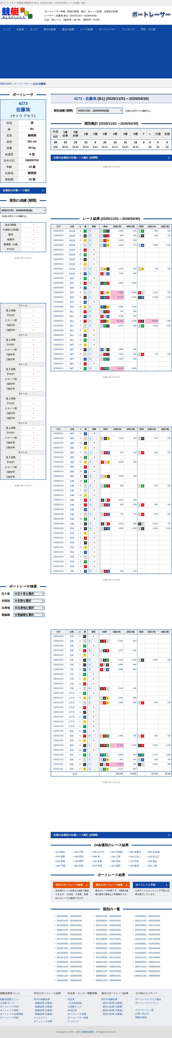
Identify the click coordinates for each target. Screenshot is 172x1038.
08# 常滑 (79, 856)
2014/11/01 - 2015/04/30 (69, 948)
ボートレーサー (22, 83)
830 (121, 504)
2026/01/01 (58, 542)
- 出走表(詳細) (75, 1003)
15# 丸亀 (97, 861)
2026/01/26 (58, 452)
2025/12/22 (58, 655)
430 (156, 235)
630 (169, 269)
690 (134, 698)
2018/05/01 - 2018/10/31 (147, 934)
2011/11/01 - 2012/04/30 (69, 957)
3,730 (120, 316)
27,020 (120, 292)
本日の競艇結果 (42, 999)
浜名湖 (72, 231)
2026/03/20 (58, 273)
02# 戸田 (79, 852)
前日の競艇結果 (109, 999)
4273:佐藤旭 (39, 83)
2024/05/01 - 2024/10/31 (147, 916)
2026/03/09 (58, 278)
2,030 (133, 745)
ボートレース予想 (145, 885)
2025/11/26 (58, 702)
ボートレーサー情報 (78, 1017)
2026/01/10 (58, 504)
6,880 (120, 306)
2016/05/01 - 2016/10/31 (69, 943)
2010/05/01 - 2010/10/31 (69, 962)
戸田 (72, 665)
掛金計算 (72, 1010)
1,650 (134, 283)
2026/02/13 (58, 354)
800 (134, 669)
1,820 (120, 354)
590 (169, 660)
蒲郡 (72, 438)
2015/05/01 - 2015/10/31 (147, 943)
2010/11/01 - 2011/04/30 (147, 957)
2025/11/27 (58, 698)
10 (80, 254)
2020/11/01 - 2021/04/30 (69, 929)
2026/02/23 (58, 311)
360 (169, 764)
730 (134, 736)
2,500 (168, 754)
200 (134, 354)
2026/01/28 (58, 438)
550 (121, 485)
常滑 (72, 528)
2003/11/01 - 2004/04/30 (108, 980)
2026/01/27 (58, 443)
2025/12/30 (58, 557)
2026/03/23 (58, 250)
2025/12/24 (58, 641)
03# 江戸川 (98, 852)
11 (80, 335)
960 (135, 462)
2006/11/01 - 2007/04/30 (108, 971)
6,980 (120, 349)
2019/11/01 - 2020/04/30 (147, 929)
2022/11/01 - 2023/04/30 (147, 920)
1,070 (120, 650)
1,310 (120, 438)
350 (134, 316)
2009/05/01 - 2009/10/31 (147, 962)
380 (134, 311)
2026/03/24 (58, 240)
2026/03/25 (58, 231)
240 (156, 452)
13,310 (120, 368)
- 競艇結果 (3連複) (43, 1006)
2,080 (120, 476)
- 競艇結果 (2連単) (43, 1010)
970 (121, 452)
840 (134, 269)
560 (169, 231)
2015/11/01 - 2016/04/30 (108, 943)
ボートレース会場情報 (11, 1014)
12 (81, 443)
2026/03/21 (58, 264)
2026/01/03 (58, 528)
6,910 (120, 283)
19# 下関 (60, 865)
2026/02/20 (58, 330)
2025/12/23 (58, 650)
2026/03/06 (58, 306)
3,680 (120, 669)
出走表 (71, 999)
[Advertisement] (86, 57)
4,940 (134, 292)
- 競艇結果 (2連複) (43, 1014)
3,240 (120, 245)
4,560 (134, 321)
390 (134, 273)
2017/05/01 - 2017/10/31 (108, 939)
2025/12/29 (58, 561)
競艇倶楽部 (6, 83)
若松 (72, 731)
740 (156, 269)
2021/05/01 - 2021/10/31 (147, 925)
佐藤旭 (23, 109)
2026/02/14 (58, 344)
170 (135, 514)
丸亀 (72, 481)
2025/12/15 (58, 674)
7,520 (168, 321)
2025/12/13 (58, 683)
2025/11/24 (58, 717)
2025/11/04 (58, 740)
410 (135, 452)
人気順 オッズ (7, 1003)
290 (169, 702)
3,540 (155, 745)
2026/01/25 (58, 457)
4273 (23, 103)
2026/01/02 (58, 538)
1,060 (155, 245)
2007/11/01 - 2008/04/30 (147, 966)
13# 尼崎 (60, 861)
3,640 (134, 368)
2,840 (134, 306)
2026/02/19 (58, 335)
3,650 (120, 528)
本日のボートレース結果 (69, 885)
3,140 (120, 688)
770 (134, 245)
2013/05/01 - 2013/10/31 (69, 952)
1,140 (168, 245)
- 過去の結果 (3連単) (111, 1003)
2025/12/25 (58, 571)
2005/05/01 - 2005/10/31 (108, 975)
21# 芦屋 (97, 865)
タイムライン (41, 1017)
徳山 (72, 311)
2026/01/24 (58, 462)
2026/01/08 (58, 519)
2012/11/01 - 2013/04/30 (108, 952)
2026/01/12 (58, 495)
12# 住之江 (154, 856)
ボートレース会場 (77, 1014)
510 (134, 641)
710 (156, 354)
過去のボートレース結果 (109, 885)
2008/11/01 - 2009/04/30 (69, 966)
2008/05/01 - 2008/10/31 (108, 966)
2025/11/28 (58, 693)
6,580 (120, 664)
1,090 (120, 736)
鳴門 (72, 345)
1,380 (134, 528)
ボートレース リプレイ (147, 1003)
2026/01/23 (58, 471)
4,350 (134, 297)
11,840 (120, 764)
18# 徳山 (152, 861)
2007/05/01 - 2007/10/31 (69, 971)
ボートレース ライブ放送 (148, 999)
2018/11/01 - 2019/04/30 (108, 934)
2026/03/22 (58, 254)
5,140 (120, 660)
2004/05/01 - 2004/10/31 (69, 980)
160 (169, 235)
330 (156, 736)
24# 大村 (152, 865)
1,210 (155, 292)
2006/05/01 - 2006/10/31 (147, 971)
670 (156, 702)
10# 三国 (115, 856)
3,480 (120, 702)
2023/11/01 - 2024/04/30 (69, 920)
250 (135, 500)
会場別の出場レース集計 (16, 190)
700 (121, 311)
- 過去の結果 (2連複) (111, 1014)
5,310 (120, 523)
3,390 (120, 231)
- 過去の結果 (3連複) (111, 1006)
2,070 (120, 500)
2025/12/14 (58, 679)
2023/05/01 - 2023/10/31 (108, 920)
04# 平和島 (117, 852)
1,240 (155, 528)
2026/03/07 (58, 297)
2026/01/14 (58, 481)
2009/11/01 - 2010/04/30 (108, 962)
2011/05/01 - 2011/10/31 (108, 957)
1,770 (155, 754)
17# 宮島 (134, 861)
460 (134, 359)
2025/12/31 (58, 547)
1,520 (120, 359)
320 (135, 504)
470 (156, 485)
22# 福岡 (115, 865)
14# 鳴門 (79, 861)
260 (135, 476)
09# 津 (96, 856)
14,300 (120, 745)
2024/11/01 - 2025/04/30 (108, 916)
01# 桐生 (60, 852)
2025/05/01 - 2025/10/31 (69, 916)
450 (156, 504)
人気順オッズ (74, 1006)
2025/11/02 (58, 759)
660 (156, 231)
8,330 (155, 297)
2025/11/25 (58, 712)
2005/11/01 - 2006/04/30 (69, 975)
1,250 (120, 240)
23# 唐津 (134, 865)
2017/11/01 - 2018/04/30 (69, 939)
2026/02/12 (58, 363)
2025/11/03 (58, 750)
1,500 (155, 660)
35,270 (120, 297)
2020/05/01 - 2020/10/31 (108, 929)
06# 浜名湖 (154, 852)
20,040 (155, 321)
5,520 (120, 641)
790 (169, 523)
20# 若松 (79, 865)
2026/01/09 (58, 514)
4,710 (168, 297)
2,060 (168, 745)
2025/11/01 (58, 764)
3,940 (155, 764)
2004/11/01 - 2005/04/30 (147, 975)
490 (134, 688)
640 (135, 438)
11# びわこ (135, 856)
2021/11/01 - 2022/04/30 (108, 925)
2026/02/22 (58, 316)
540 (134, 349)
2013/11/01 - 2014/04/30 (147, 948)
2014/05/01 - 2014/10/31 (108, 948)
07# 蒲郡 (60, 856)
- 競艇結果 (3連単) (43, 1003)
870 (134, 231)
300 (169, 485)
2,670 (120, 269)
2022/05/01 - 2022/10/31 (69, 925)
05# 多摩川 (135, 852)
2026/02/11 (58, 368)
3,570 (120, 325)
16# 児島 (115, 861)
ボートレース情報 (9, 1010)
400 (169, 504)
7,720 (120, 273)
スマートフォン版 (144, 1010)
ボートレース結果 (43, 1021)
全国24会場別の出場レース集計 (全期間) (75, 157)
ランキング (73, 1021)
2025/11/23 (58, 726)
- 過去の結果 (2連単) (111, 1010)
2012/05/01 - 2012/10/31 (147, 952)
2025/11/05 (58, 731)
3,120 (155, 523)
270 (156, 438)
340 (134, 235)
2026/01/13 (58, 490)
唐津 (72, 278)
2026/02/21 (58, 325)
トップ (6, 29)
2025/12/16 (58, 664)
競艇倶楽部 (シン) (9, 999)
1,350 (133, 660)
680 (135, 523)
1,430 (155, 325)
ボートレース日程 (9, 1017)
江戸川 (72, 693)
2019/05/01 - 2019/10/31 (69, 934)
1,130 (168, 528)
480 (134, 664)
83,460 (120, 321)
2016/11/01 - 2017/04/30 (147, 939)
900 (121, 759)
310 (169, 736)
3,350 (120, 754)
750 (121, 514)
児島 (72, 571)
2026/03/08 (58, 287)
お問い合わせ (142, 1013)
